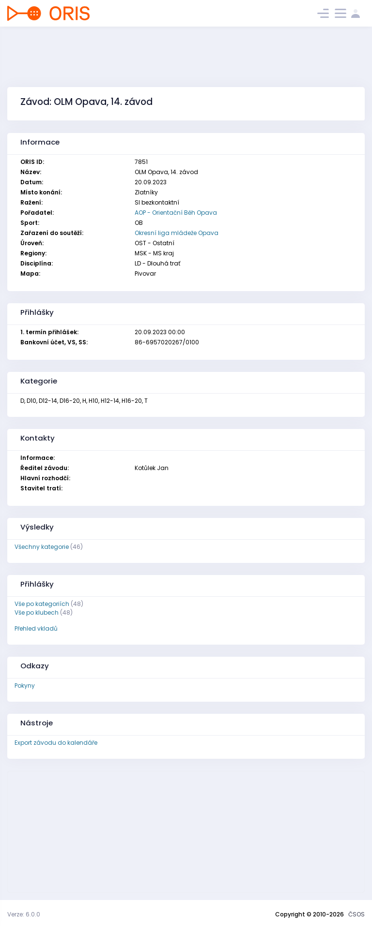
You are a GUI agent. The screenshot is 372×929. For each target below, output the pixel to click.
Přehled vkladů (36, 628)
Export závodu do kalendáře (56, 742)
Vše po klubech (37, 612)
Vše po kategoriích (42, 604)
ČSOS (356, 914)
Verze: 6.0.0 (23, 914)
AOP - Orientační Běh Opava (176, 212)
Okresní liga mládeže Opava (176, 233)
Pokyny (25, 685)
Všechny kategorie (42, 547)
